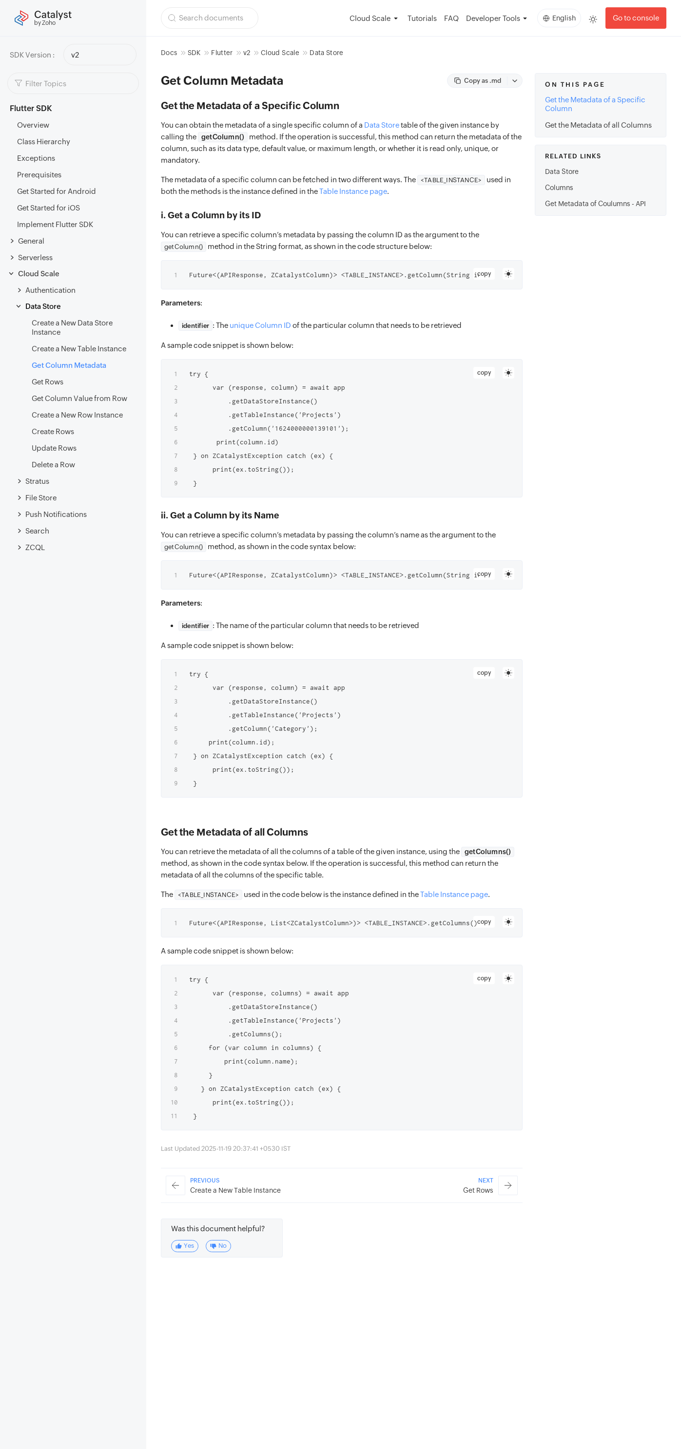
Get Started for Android (56, 191)
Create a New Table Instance (79, 348)
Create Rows (53, 431)
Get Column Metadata (69, 365)
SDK (194, 53)
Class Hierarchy (43, 141)
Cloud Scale (38, 273)
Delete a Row (53, 464)
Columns (559, 187)
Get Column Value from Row (79, 398)
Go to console (636, 18)
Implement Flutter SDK (55, 224)
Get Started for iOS (48, 208)
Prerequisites (39, 175)
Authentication (50, 290)
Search (37, 531)
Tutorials (422, 18)
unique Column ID (260, 325)
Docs (169, 53)
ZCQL (35, 547)
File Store (41, 498)
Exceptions (36, 158)
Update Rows (54, 448)
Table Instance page (353, 191)
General (31, 241)
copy (484, 273)
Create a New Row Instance (77, 415)
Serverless (35, 257)
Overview (33, 125)
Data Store (43, 306)
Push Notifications (56, 514)
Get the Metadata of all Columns (598, 125)
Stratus (37, 481)
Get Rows (47, 382)
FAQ (451, 18)
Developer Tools (493, 18)
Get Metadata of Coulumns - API (595, 204)
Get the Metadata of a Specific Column (595, 104)
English (559, 18)
